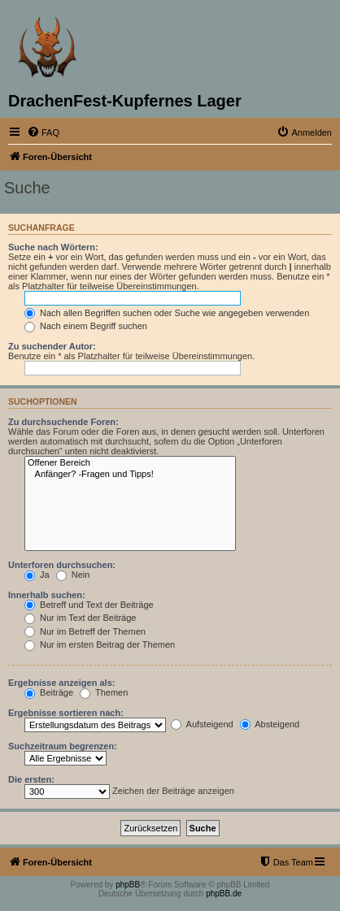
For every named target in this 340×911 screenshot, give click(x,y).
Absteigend (270, 724)
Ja (37, 574)
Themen (104, 692)
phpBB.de (224, 893)
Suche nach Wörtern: (53, 247)
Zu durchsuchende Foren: (63, 422)
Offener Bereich (130, 463)
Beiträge (48, 692)
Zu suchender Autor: (52, 346)
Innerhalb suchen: (46, 595)
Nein (73, 574)
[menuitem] (43, 132)
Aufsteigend (202, 724)
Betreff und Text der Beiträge (89, 605)
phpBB (128, 884)
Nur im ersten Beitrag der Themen (99, 644)
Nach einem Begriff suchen (85, 326)
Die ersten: (31, 779)
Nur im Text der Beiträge (80, 618)
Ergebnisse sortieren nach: (66, 713)
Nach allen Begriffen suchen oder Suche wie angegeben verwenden (166, 313)
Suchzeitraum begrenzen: (62, 746)
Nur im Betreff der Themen (85, 631)
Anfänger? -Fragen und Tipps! (130, 474)
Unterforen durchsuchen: (62, 565)
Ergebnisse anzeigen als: (61, 683)
